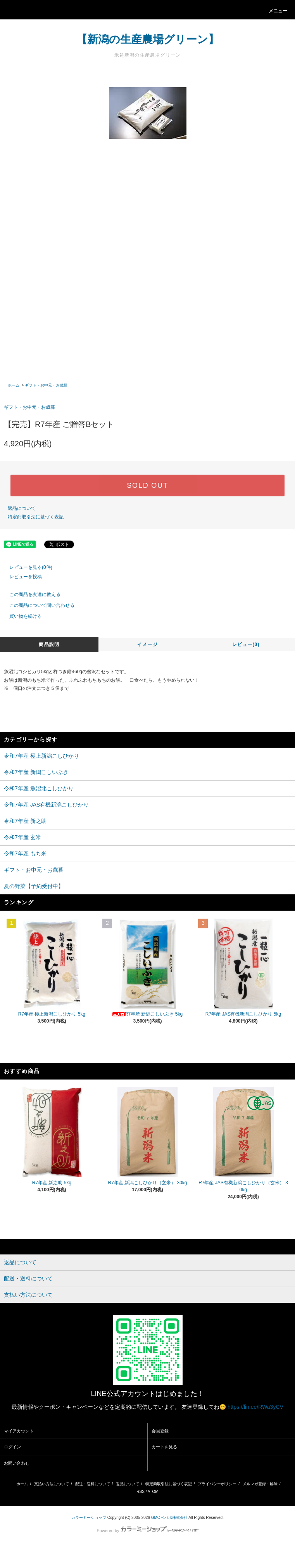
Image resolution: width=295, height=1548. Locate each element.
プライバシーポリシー (217, 1484)
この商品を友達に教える (30, 594)
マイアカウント (19, 1431)
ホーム (13, 385)
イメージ (147, 644)
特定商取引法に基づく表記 (36, 517)
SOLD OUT (147, 485)
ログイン (12, 1446)
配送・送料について (92, 1484)
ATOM (153, 1491)
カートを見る (164, 1446)
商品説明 (49, 644)
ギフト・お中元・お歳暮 (46, 385)
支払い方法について (51, 1484)
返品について (22, 508)
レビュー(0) (246, 644)
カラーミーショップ (88, 1517)
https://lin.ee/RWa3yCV (255, 1407)
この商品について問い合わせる (37, 605)
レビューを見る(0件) (26, 567)
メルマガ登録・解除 (260, 1484)
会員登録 (160, 1431)
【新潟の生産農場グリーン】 (147, 39)
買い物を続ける (21, 616)
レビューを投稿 (21, 576)
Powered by (147, 1530)
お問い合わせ (16, 1463)
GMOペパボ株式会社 (169, 1517)
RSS (140, 1491)
